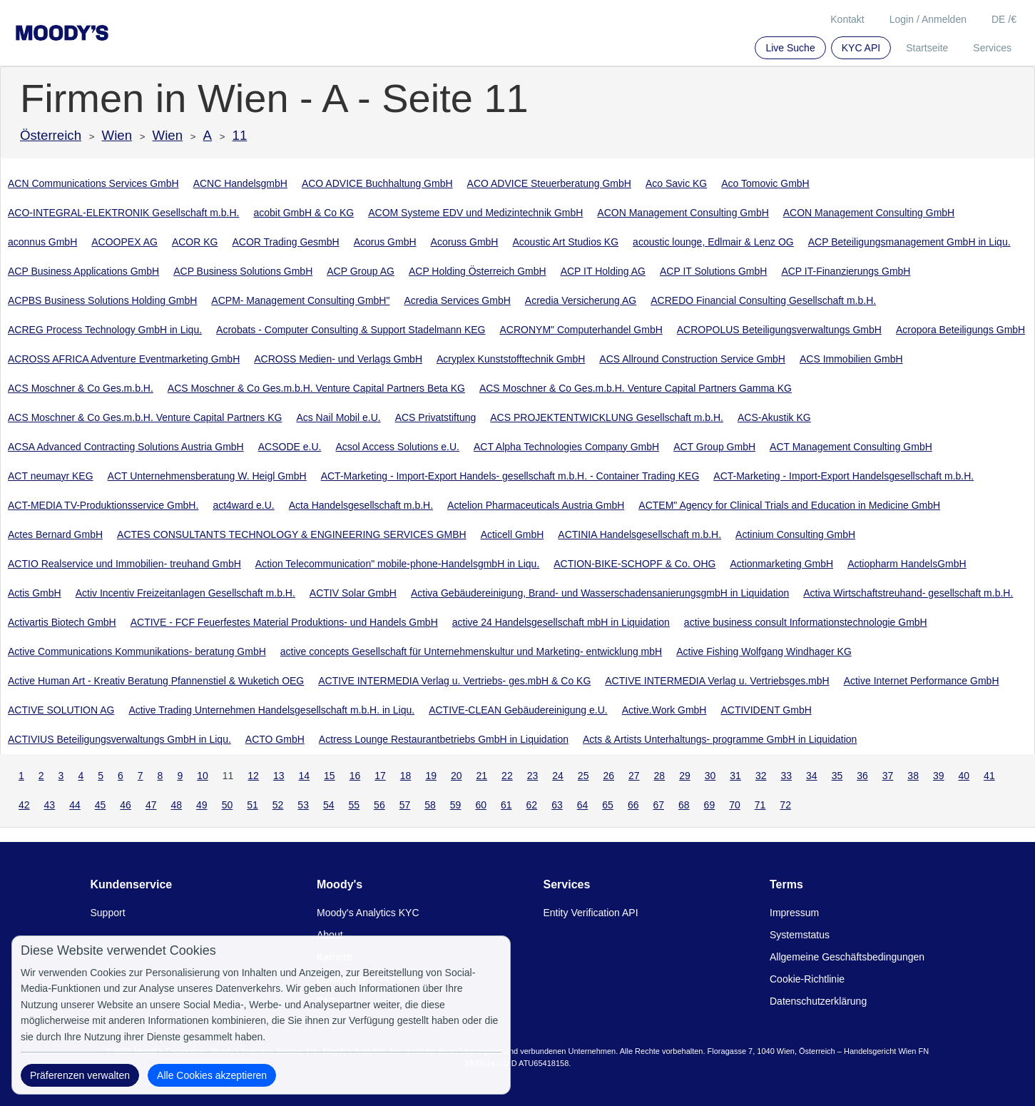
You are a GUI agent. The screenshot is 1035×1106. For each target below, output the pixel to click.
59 (456, 805)
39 (938, 775)
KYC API (861, 48)
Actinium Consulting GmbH (795, 534)
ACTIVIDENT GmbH (765, 710)
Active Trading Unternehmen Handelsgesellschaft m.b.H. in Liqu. (271, 710)
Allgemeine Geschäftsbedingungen (847, 957)
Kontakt (847, 19)
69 (709, 805)
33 (786, 775)
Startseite (927, 48)
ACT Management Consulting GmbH (851, 446)
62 (532, 805)
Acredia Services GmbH (457, 300)
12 (253, 775)
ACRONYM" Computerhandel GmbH (581, 329)
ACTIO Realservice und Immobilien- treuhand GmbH (124, 563)
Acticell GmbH (512, 534)
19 (431, 775)
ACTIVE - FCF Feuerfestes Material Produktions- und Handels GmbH (284, 622)
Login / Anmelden (928, 19)
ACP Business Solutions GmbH (242, 271)
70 (734, 805)
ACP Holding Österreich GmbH (477, 271)
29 (684, 775)
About (330, 934)
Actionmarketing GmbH (781, 563)
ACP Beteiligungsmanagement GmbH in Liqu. (909, 242)
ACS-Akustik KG (774, 417)
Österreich (50, 135)
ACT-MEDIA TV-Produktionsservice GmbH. (103, 505)
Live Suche (790, 48)
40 (964, 775)
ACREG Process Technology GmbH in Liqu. (105, 329)
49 (202, 805)
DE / (1003, 19)
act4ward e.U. (243, 505)
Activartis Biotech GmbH (62, 622)
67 (658, 805)
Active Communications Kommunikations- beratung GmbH (137, 651)
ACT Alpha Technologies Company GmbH (566, 446)
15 (329, 775)
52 (278, 805)
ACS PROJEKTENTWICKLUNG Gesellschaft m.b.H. (606, 417)
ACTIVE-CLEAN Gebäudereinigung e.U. (518, 710)
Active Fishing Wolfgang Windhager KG (764, 651)
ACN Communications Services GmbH (93, 183)
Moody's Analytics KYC (368, 912)
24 (558, 775)
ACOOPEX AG (124, 242)
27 (634, 775)
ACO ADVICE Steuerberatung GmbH (549, 183)
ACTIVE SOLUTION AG (61, 710)
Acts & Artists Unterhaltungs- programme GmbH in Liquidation (720, 739)
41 (989, 775)
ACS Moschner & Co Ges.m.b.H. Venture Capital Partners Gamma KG (635, 388)
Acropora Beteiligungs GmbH (960, 329)
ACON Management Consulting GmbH (682, 212)
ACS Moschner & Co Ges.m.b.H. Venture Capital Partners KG (145, 417)
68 (684, 805)
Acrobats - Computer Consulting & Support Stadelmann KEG (350, 329)
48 (176, 805)
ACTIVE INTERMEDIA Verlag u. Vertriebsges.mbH (717, 680)
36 (862, 775)
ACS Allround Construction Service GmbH (692, 359)
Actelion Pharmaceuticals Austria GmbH (535, 505)
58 (430, 805)
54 (329, 805)
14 (304, 775)
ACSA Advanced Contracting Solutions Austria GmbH (126, 446)
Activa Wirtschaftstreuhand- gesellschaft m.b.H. (908, 593)
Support (108, 912)
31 (735, 775)
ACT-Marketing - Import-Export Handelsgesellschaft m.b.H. (843, 476)
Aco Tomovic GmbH (765, 183)
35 (837, 775)
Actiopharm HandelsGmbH (907, 563)
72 (785, 805)
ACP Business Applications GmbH (83, 271)
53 (303, 805)
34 (811, 775)
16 (355, 775)
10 (202, 775)
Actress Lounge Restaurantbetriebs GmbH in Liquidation (444, 739)
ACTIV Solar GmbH (353, 593)
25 (583, 775)
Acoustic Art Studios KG (565, 242)
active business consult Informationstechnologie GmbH (805, 622)
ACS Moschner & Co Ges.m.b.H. (80, 388)
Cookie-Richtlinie (807, 979)
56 (379, 805)
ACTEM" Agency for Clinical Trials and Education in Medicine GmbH (789, 505)
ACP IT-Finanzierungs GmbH (845, 271)
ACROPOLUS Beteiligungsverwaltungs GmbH (779, 329)
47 (151, 805)
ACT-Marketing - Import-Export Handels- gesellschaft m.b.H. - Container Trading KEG (510, 476)
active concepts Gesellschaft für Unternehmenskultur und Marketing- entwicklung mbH (471, 651)
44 (75, 805)
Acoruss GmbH (465, 242)
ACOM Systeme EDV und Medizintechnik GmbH (475, 212)
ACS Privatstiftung (435, 417)
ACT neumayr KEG (50, 476)
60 (480, 805)
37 (888, 775)
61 (506, 805)
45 (100, 805)
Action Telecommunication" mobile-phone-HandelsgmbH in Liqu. (397, 563)
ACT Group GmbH (714, 446)
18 (406, 775)
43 (50, 805)
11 (240, 135)
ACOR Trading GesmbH (285, 242)
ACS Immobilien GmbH (851, 359)
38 (913, 775)
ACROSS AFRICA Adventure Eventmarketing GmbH (124, 359)
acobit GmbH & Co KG (303, 212)
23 (533, 775)
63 (557, 805)
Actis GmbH (34, 593)
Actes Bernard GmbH (55, 534)
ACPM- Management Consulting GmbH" (300, 300)
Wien (117, 135)
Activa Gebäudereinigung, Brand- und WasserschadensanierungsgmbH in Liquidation (600, 593)
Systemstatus (800, 934)
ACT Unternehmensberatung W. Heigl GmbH (207, 476)
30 (710, 775)
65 (607, 805)
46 (125, 805)
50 (227, 805)
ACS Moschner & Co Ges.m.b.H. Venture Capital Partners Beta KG (316, 388)
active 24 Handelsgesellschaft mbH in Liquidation (561, 622)
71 (760, 805)
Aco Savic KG (676, 183)
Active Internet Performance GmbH (921, 680)
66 (633, 805)
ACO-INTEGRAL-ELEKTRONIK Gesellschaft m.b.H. (123, 212)
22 (507, 775)
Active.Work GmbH (664, 710)
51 (252, 805)
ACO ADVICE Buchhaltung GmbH (377, 183)
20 (456, 775)
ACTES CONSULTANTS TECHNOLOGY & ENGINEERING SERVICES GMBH (291, 534)
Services (992, 48)
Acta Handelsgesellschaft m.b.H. (361, 505)
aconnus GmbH (42, 242)
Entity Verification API (591, 912)
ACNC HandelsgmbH (240, 183)
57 (405, 805)
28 (660, 775)
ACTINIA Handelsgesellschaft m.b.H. (639, 534)
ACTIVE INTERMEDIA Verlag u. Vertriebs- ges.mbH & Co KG (454, 680)
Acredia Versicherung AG (580, 300)
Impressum (794, 912)
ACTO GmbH (275, 739)
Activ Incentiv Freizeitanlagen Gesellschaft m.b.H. (185, 593)
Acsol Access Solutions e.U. (397, 446)
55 (354, 805)
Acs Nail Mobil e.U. (338, 417)
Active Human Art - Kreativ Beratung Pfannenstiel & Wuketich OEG (156, 680)
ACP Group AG (360, 271)
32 (761, 775)
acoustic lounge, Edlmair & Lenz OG (713, 242)
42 (24, 805)
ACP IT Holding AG (603, 271)
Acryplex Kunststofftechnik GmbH (511, 359)
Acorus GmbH (385, 242)
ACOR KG (195, 242)
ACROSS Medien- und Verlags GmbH (338, 359)
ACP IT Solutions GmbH (713, 271)
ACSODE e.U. (290, 446)
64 (582, 805)
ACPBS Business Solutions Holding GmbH (102, 300)
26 (608, 775)
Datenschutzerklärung (818, 1001)
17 (380, 775)
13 (279, 775)
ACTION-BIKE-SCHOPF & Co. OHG (634, 563)
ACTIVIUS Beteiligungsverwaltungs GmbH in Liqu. (119, 739)
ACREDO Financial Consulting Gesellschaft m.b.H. (763, 300)
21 (482, 775)
